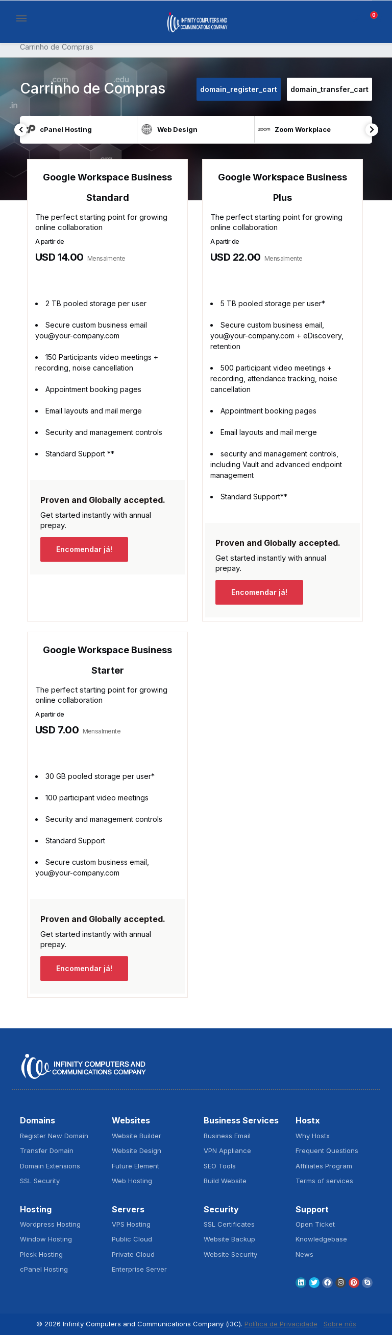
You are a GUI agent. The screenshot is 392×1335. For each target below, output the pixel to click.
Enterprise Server (139, 1269)
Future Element (135, 1166)
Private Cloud (133, 1254)
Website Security (230, 1254)
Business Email (227, 1136)
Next (371, 129)
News (304, 1254)
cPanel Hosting (44, 1269)
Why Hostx (313, 1136)
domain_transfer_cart (329, 89)
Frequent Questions (327, 1150)
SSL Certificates (229, 1224)
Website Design (136, 1150)
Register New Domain (54, 1136)
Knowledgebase (321, 1239)
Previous (20, 129)
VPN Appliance (227, 1150)
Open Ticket (315, 1224)
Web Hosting (132, 1181)
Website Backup (229, 1239)
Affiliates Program (324, 1166)
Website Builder (136, 1136)
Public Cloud (132, 1239)
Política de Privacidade (280, 1324)
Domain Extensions (50, 1166)
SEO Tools (220, 1166)
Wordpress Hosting (50, 1224)
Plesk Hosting (41, 1254)
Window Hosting (46, 1239)
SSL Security (40, 1181)
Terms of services (324, 1181)
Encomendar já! (84, 549)
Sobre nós (340, 1324)
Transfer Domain (47, 1150)
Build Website (225, 1181)
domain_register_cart (238, 89)
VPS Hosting (131, 1224)
